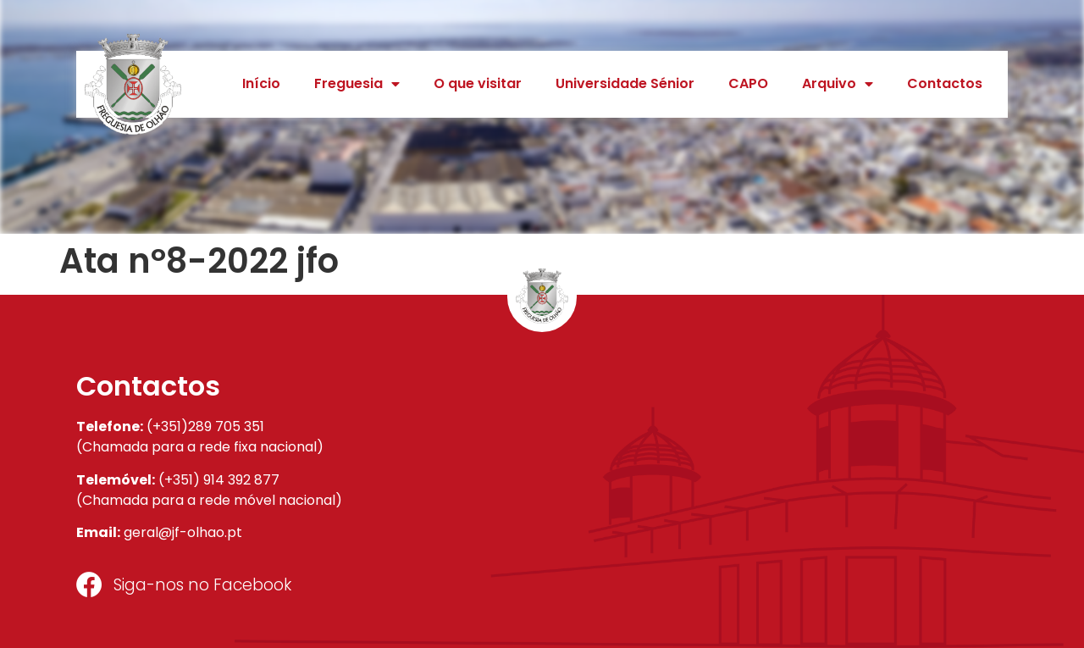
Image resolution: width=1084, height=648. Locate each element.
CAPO (748, 83)
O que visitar (478, 83)
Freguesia (357, 84)
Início (261, 83)
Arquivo (837, 84)
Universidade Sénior (625, 83)
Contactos (944, 83)
